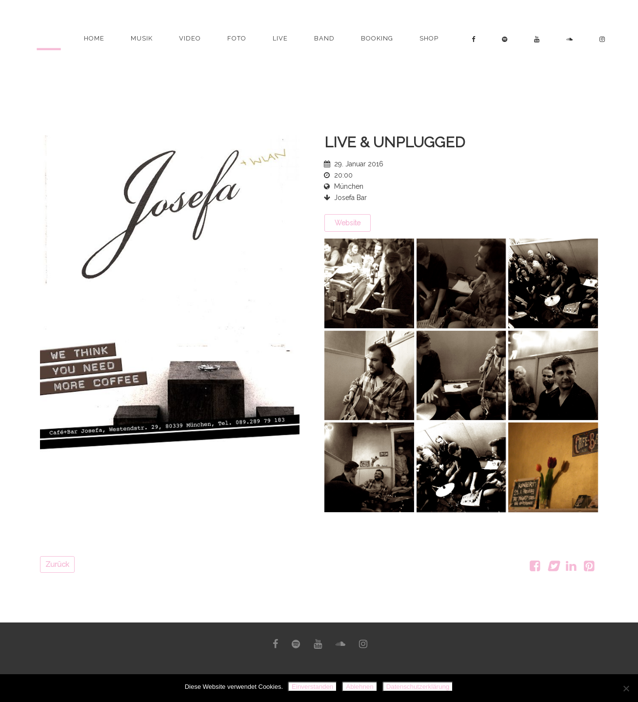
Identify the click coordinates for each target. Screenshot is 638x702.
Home (94, 38)
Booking (377, 38)
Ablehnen (359, 686)
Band (324, 38)
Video (190, 38)
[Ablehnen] (626, 688)
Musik (142, 38)
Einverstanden (312, 686)
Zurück (57, 564)
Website (347, 223)
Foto (236, 38)
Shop (429, 38)
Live (280, 38)
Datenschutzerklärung (418, 686)
